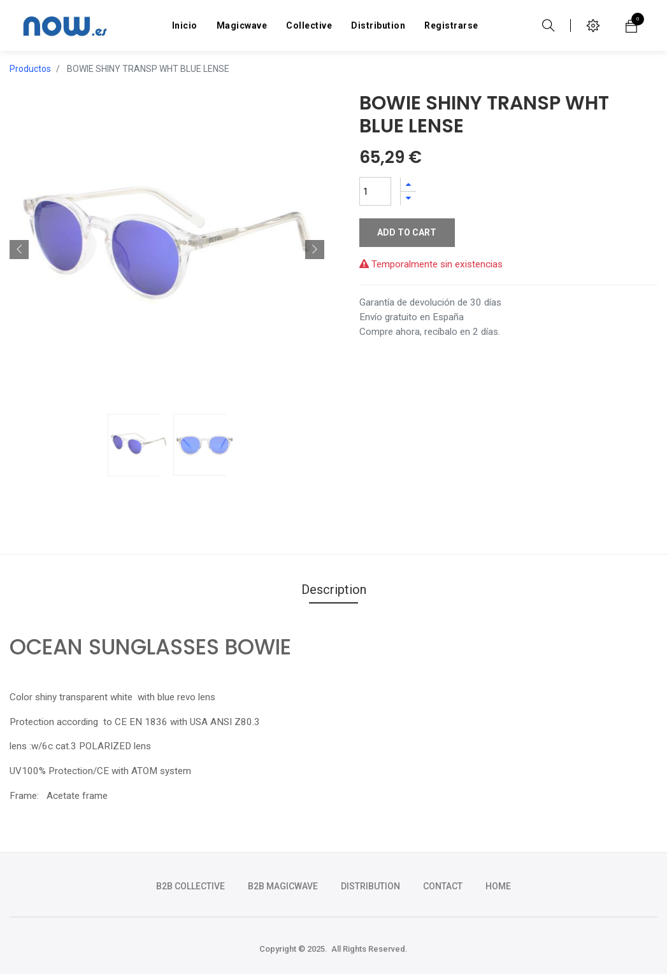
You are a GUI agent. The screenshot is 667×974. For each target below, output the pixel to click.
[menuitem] (184, 25)
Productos (30, 69)
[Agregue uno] (408, 184)
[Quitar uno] (408, 198)
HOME (498, 886)
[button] (19, 249)
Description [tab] (333, 589)
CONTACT (443, 886)
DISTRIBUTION (370, 886)
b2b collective (190, 886)
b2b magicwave (283, 886)
